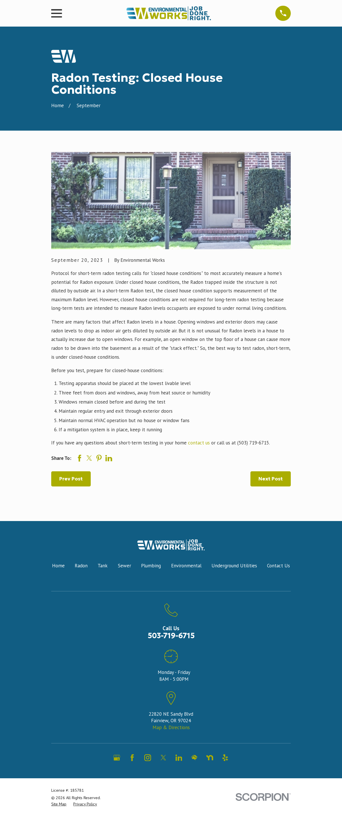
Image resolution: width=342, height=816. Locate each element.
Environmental (186, 565)
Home (58, 565)
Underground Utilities (234, 565)
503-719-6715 (171, 636)
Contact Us (278, 565)
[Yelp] (225, 757)
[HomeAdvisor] (194, 757)
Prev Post (71, 479)
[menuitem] (58, 804)
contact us (199, 443)
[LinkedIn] (178, 757)
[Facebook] (132, 757)
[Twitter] (163, 757)
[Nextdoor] (209, 757)
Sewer (124, 565)
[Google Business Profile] (116, 757)
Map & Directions (171, 727)
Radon (81, 565)
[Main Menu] (282, 13)
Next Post (270, 479)
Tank (103, 565)
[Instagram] (147, 757)
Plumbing (151, 565)
